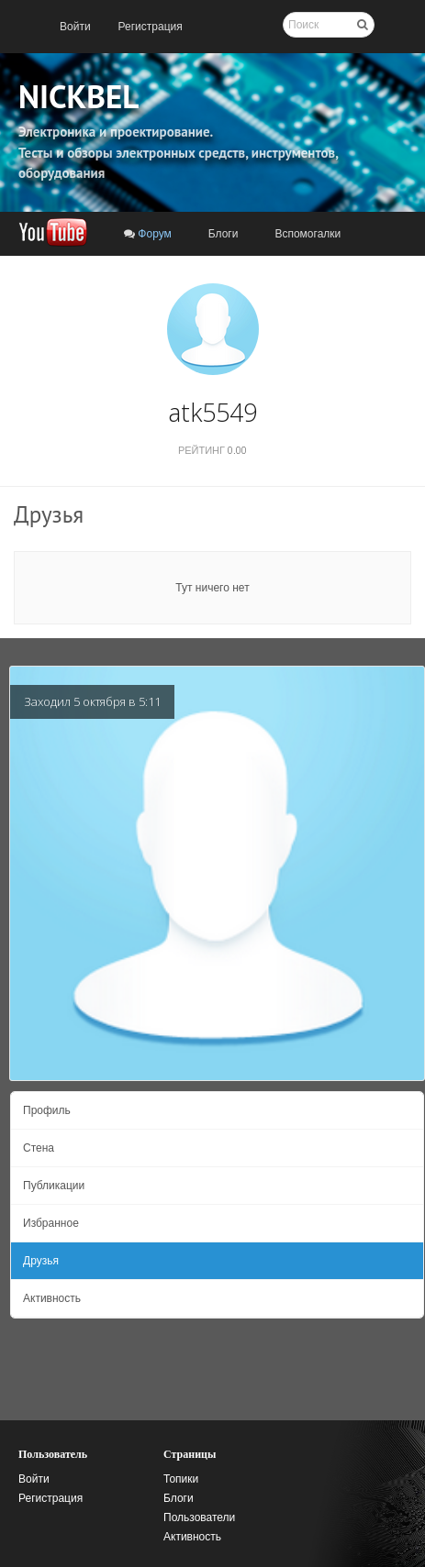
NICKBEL (78, 96)
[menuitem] (75, 26)
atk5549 (212, 412)
